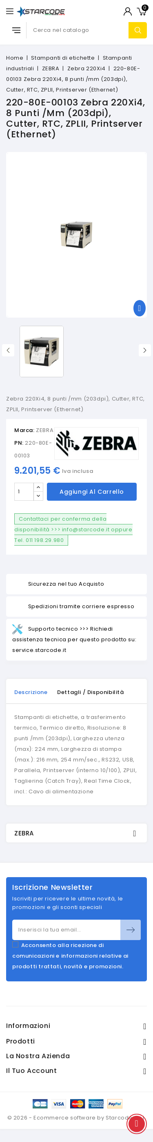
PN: (19, 443)
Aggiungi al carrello (92, 492)
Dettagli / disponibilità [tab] (90, 692)
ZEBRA (44, 430)
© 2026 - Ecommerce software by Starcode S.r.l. (76, 1118)
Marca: (24, 430)
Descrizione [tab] (31, 692)
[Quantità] (24, 492)
